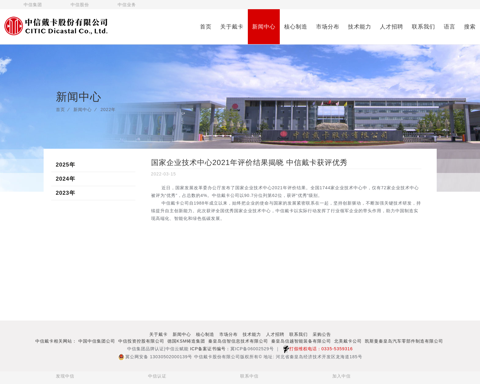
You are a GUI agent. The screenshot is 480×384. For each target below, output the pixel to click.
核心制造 (295, 27)
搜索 (470, 27)
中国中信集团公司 (96, 341)
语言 (449, 27)
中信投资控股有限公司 (141, 341)
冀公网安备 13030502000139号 (155, 356)
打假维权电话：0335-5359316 (316, 348)
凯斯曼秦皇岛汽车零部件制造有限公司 (404, 341)
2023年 (65, 193)
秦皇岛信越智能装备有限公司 (301, 341)
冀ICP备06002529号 (252, 348)
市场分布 (327, 27)
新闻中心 (263, 27)
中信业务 (127, 4)
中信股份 (80, 4)
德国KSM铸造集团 (186, 341)
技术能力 (359, 27)
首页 (206, 27)
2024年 (65, 179)
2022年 (108, 109)
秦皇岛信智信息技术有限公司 (238, 341)
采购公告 (322, 334)
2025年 (65, 165)
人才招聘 (391, 27)
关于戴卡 (232, 27)
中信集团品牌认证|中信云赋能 (158, 348)
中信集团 (33, 4)
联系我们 (423, 27)
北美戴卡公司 (348, 341)
